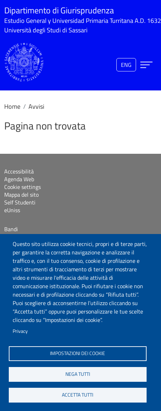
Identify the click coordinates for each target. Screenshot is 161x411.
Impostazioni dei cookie (77, 353)
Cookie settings (22, 187)
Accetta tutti (77, 394)
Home (12, 106)
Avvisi (36, 106)
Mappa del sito (21, 194)
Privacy (20, 331)
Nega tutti (77, 374)
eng (126, 65)
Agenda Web (19, 179)
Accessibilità (19, 171)
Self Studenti (20, 202)
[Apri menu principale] (146, 64)
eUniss (12, 210)
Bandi (11, 229)
